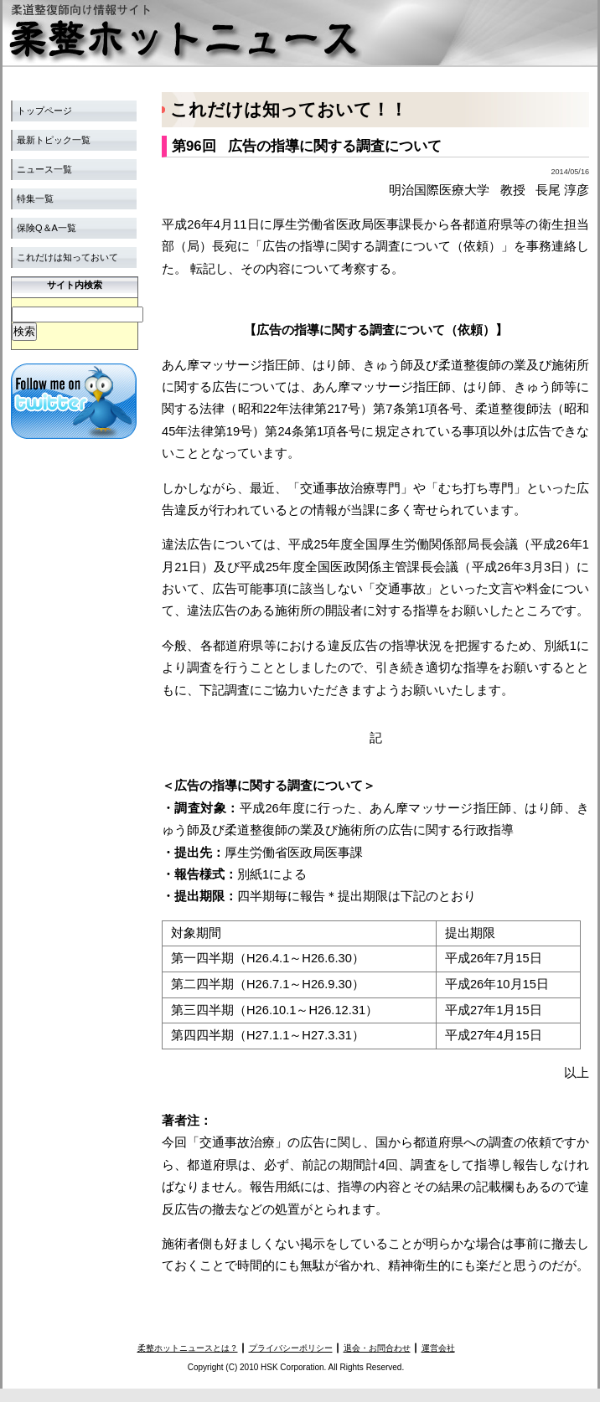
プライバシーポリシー (291, 1348)
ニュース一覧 (44, 169)
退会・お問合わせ (377, 1348)
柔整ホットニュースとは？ (187, 1348)
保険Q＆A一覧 (46, 228)
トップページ (44, 111)
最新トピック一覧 (54, 140)
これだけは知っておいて (67, 257)
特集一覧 (35, 198)
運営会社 (438, 1348)
